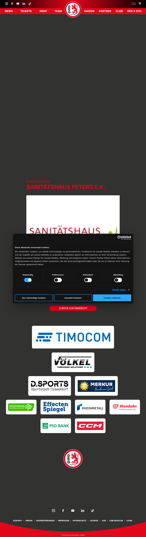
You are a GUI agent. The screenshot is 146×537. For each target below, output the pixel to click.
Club (119, 11)
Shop (43, 11)
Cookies (94, 520)
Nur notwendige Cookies (34, 298)
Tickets (26, 11)
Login (129, 520)
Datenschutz (79, 520)
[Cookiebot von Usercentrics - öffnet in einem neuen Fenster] (119, 238)
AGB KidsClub (116, 520)
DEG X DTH (134, 11)
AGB (104, 520)
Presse (29, 520)
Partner (105, 11)
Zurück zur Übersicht (73, 308)
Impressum (63, 520)
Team (58, 11)
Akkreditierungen (45, 520)
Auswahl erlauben (73, 298)
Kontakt (17, 520)
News (9, 11)
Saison (89, 11)
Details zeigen (119, 290)
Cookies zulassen (112, 298)
